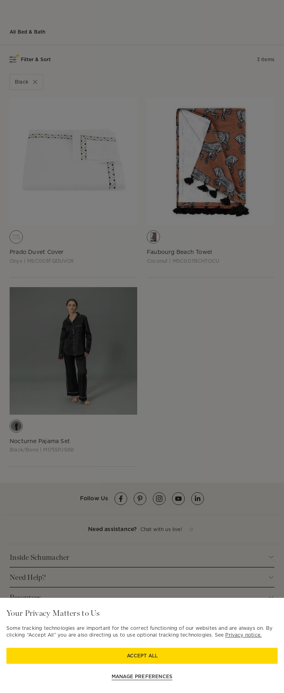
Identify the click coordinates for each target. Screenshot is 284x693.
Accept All (142, 656)
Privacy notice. (243, 635)
